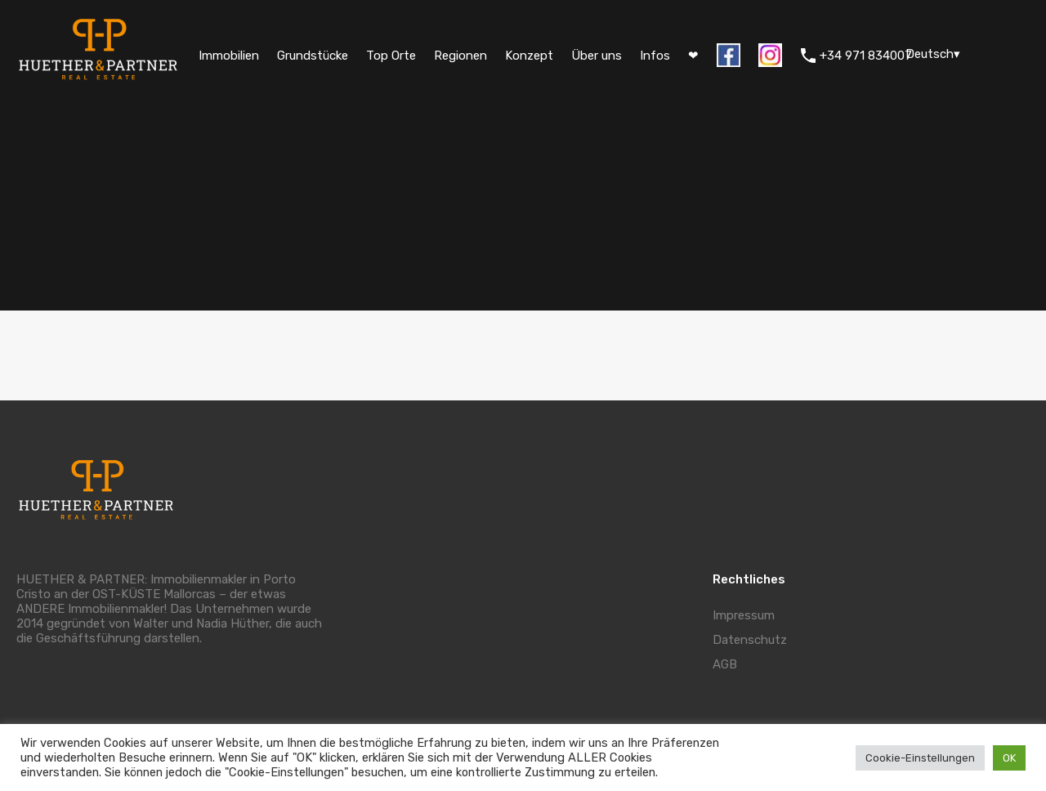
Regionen (460, 55)
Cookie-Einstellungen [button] (920, 758)
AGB (725, 664)
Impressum (744, 615)
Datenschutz (750, 639)
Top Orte (391, 55)
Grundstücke (312, 55)
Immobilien (229, 55)
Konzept (529, 55)
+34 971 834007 (866, 55)
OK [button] (1009, 758)
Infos (655, 55)
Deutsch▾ (932, 54)
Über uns (596, 55)
